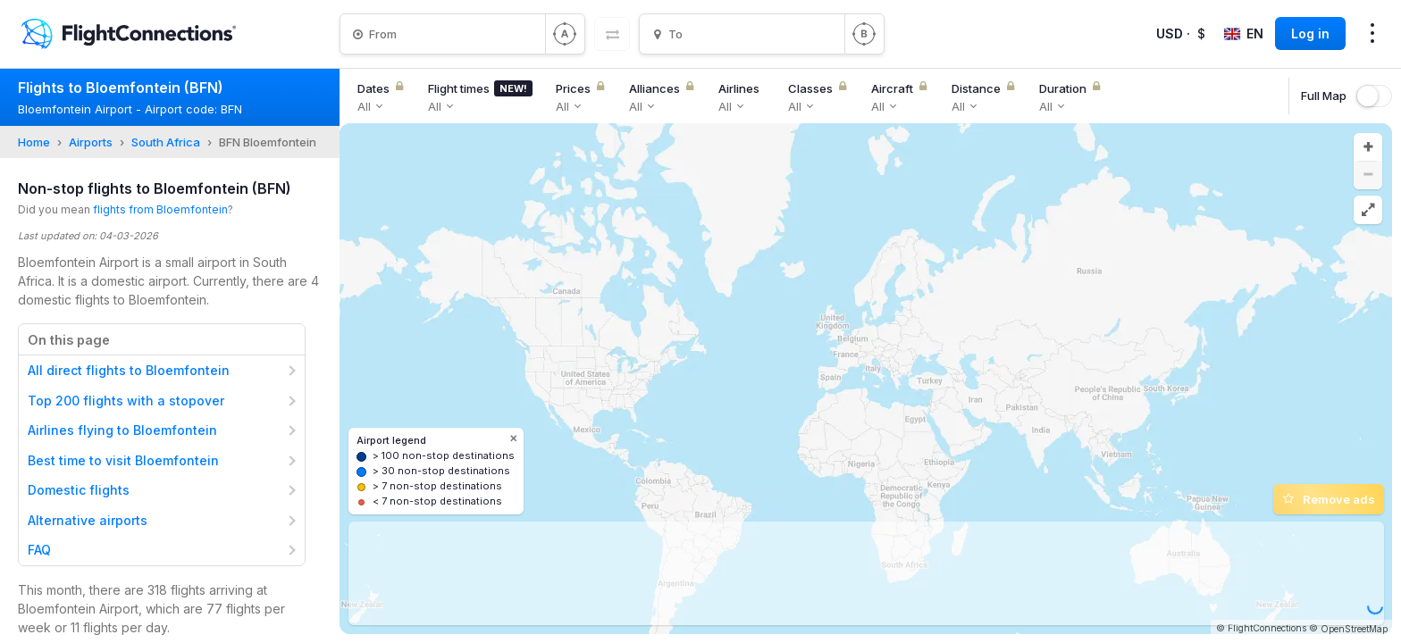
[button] (1368, 147)
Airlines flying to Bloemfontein (122, 430)
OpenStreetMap (1354, 628)
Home (34, 142)
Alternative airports (87, 520)
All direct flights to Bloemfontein (129, 370)
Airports (91, 142)
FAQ (39, 549)
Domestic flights (79, 489)
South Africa (165, 142)
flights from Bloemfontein (160, 209)
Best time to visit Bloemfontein (123, 460)
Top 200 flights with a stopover (126, 400)
